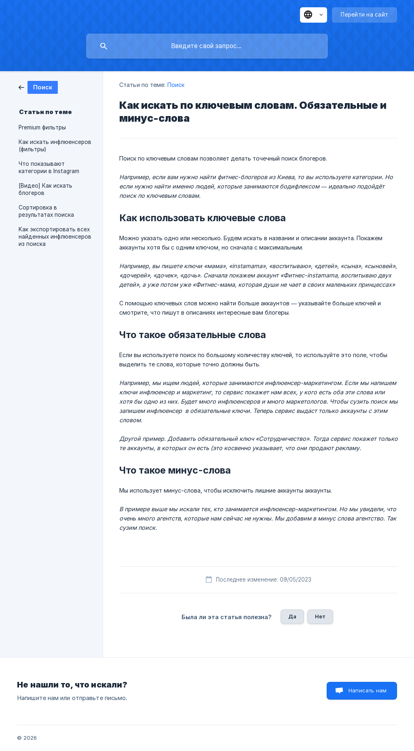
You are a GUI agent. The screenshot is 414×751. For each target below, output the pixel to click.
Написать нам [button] (368, 690)
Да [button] (292, 616)
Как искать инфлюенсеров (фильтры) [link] (55, 145)
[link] (38, 87)
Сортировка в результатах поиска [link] (46, 211)
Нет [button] (320, 616)
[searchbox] (207, 46)
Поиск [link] (176, 84)
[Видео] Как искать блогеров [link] (45, 189)
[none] (313, 15)
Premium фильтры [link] (42, 127)
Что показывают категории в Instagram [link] (49, 167)
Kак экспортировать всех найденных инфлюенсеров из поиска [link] (55, 236)
